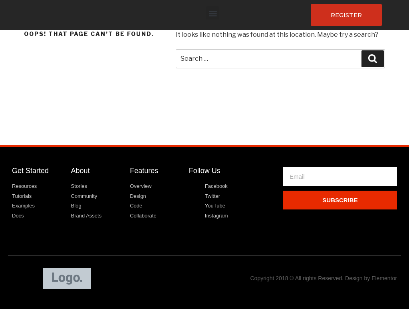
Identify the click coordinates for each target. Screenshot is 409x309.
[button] (212, 13)
